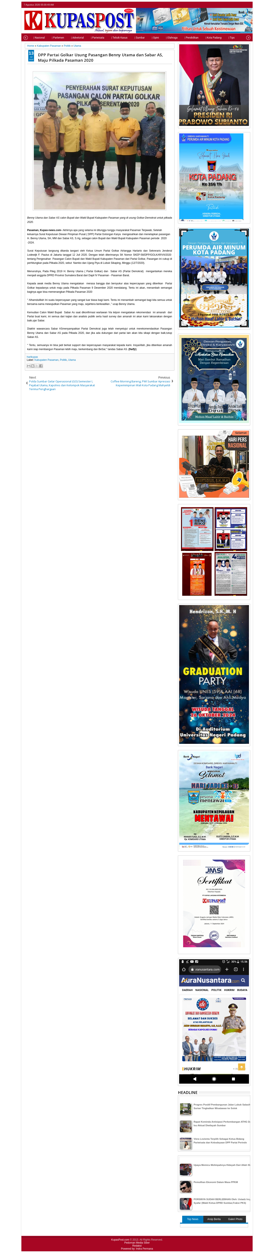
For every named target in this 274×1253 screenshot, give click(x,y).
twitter (231, 5)
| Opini (149, 37)
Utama (72, 359)
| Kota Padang (208, 37)
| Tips (226, 37)
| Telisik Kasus (114, 37)
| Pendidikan (186, 37)
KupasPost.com (120, 1239)
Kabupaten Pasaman (46, 359)
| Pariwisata (92, 37)
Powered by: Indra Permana (137, 1248)
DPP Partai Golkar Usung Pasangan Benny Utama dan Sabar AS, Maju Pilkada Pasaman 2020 (100, 57)
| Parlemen (52, 37)
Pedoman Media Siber (137, 1242)
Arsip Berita (214, 1219)
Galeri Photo (235, 1219)
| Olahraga (166, 37)
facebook (236, 5)
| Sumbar (134, 37)
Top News (192, 1219)
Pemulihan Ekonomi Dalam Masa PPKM (216, 1182)
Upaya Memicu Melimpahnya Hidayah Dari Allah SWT (223, 1165)
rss (247, 5)
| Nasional (33, 37)
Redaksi (136, 1245)
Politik (63, 359)
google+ (242, 5)
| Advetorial (72, 37)
